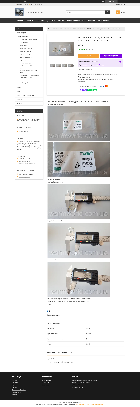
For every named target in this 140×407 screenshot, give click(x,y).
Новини (19, 87)
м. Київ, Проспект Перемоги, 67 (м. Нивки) (84, 380)
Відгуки (19, 103)
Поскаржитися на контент (82, 404)
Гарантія (91, 21)
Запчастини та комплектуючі (62, 29)
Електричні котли (25, 54)
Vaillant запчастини (79, 29)
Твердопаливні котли (26, 57)
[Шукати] (107, 12)
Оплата (61, 21)
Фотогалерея (21, 32)
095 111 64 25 (76, 385)
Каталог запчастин (25, 80)
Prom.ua (79, 402)
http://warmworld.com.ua (26, 174)
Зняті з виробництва (26, 83)
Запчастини (45, 385)
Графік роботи (103, 21)
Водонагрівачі (24, 42)
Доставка (51, 21)
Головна (20, 21)
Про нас (30, 21)
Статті (19, 91)
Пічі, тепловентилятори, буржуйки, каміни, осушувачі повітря (28, 70)
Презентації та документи (25, 95)
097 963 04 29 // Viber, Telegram (81, 382)
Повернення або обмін (76, 21)
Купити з (111, 56)
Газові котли (23, 45)
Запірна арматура (25, 63)
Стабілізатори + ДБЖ (26, 66)
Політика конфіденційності (97, 404)
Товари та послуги (23, 36)
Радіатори (23, 60)
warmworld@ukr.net (24, 177)
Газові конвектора (25, 51)
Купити (88, 55)
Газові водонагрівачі (26, 48)
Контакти (40, 21)
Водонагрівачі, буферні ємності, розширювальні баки (29, 76)
